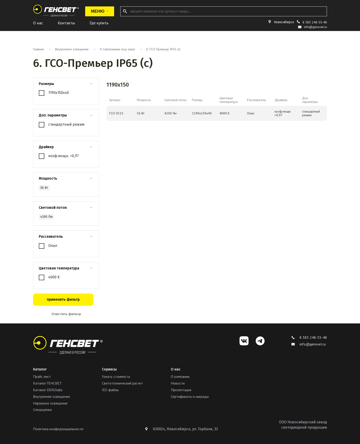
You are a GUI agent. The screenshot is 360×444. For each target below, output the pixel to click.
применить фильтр (63, 299)
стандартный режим (66, 124)
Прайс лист (42, 376)
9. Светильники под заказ (117, 49)
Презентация (181, 389)
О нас (38, 22)
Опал (52, 245)
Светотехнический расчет (122, 383)
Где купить (99, 22)
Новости (178, 383)
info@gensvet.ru (308, 344)
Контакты (66, 22)
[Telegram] (260, 341)
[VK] (244, 341)
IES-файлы (110, 389)
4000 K (54, 277)
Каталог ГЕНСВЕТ (47, 383)
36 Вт (44, 188)
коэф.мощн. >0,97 (63, 156)
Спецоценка (42, 409)
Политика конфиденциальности (58, 429)
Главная (38, 49)
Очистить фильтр (66, 314)
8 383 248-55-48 (315, 22)
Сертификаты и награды (190, 396)
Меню (99, 11)
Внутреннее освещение (72, 49)
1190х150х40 (58, 92)
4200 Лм (46, 217)
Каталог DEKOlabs (47, 389)
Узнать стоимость (116, 376)
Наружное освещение (50, 403)
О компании (180, 376)
